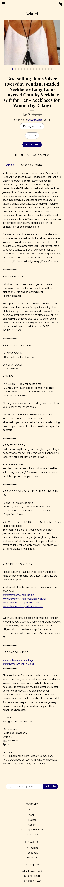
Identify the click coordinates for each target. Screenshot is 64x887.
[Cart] (60, 4)
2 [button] (15, 69)
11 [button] (42, 69)
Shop (32, 810)
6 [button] (27, 69)
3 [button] (18, 69)
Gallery (32, 824)
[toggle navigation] (3, 3)
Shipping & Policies (31, 164)
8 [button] (33, 69)
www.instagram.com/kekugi (18, 664)
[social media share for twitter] (22, 155)
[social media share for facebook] (16, 155)
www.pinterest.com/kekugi (18, 660)
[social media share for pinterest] (28, 155)
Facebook (32, 852)
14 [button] (51, 69)
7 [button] (30, 69)
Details (10, 164)
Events (32, 820)
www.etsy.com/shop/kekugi (19, 594)
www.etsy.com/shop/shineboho (21, 602)
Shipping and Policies (32, 829)
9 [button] (36, 69)
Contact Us (32, 834)
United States (35, 119)
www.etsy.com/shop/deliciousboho (23, 606)
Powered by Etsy (32, 880)
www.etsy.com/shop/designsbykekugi (24, 598)
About (32, 815)
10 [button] (39, 69)
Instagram (32, 847)
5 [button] (24, 69)
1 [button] (12, 69)
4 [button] (21, 69)
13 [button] (48, 69)
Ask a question (41, 155)
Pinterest (32, 857)
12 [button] (45, 69)
